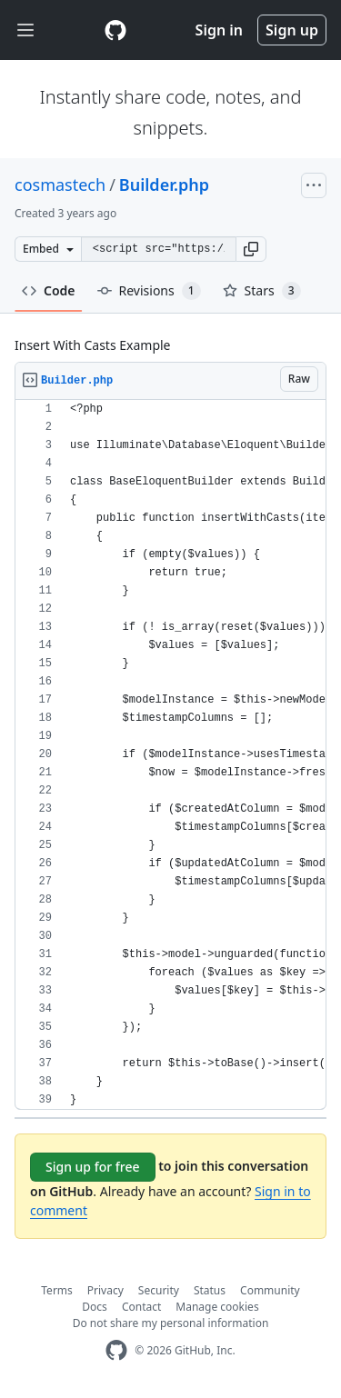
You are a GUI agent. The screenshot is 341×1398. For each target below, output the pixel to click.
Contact (141, 1306)
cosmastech (60, 184)
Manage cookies (217, 1306)
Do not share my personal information (171, 1323)
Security (158, 1290)
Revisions (149, 291)
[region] (170, 755)
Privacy (105, 1290)
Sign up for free (92, 1166)
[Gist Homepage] (115, 30)
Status (210, 1290)
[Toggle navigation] (25, 30)
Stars (262, 291)
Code (48, 290)
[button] (251, 249)
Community (270, 1290)
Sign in (219, 30)
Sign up (292, 30)
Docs (94, 1306)
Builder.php (164, 184)
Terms (57, 1290)
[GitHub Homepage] (116, 1350)
